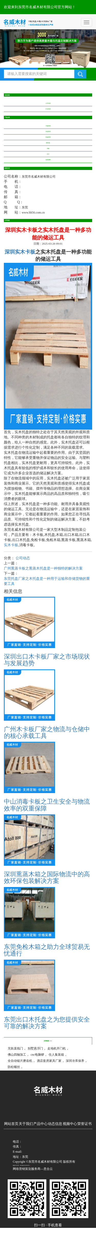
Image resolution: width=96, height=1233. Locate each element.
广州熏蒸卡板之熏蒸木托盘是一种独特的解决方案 (43, 568)
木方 (48, 154)
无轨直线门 (15, 1048)
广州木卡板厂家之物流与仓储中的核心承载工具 (47, 732)
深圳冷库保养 (75, 1061)
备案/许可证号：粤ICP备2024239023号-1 (21, 1165)
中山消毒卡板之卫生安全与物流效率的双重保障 (47, 805)
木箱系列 (48, 131)
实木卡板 (11, 545)
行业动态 (48, 109)
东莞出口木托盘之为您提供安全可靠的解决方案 (47, 1022)
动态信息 (55, 1124)
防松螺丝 (14, 1067)
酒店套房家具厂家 (49, 1061)
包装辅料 (48, 159)
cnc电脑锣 (37, 1054)
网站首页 (11, 1124)
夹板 (48, 148)
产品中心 (40, 1124)
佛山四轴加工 (17, 1054)
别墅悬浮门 (35, 1048)
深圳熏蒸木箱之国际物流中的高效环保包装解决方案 (47, 877)
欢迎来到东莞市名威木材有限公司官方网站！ (40, 7)
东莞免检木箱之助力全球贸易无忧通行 (47, 950)
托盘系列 (48, 137)
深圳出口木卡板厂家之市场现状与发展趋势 (47, 660)
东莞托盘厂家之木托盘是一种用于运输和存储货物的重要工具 (47, 581)
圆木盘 (48, 142)
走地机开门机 (56, 1048)
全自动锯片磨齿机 (20, 1061)
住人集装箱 (56, 1054)
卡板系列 (48, 126)
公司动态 (48, 103)
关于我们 (26, 1124)
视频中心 (70, 1124)
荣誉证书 (84, 1124)
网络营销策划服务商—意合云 (33, 1169)
